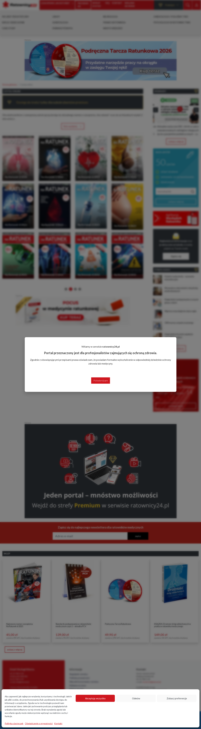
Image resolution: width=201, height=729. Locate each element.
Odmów (136, 698)
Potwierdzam (100, 380)
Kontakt (58, 723)
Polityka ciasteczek (14, 723)
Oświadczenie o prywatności (39, 723)
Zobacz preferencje (177, 698)
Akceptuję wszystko (95, 698)
